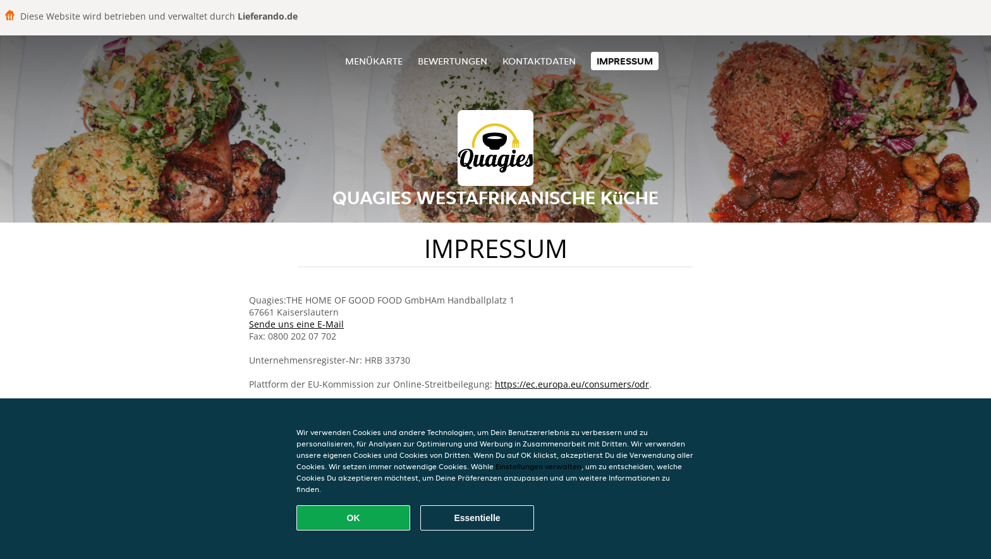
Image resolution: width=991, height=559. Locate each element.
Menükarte (374, 61)
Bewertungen (452, 61)
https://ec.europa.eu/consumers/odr (572, 384)
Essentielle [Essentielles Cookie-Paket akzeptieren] (477, 518)
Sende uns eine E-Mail (296, 324)
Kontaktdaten (539, 61)
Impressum (625, 61)
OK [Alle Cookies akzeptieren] (353, 518)
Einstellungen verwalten (538, 466)
